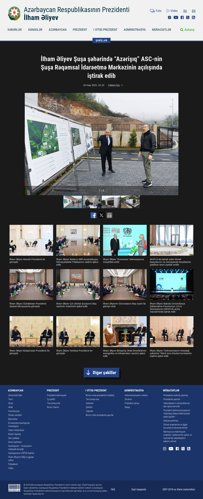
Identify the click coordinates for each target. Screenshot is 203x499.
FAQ (113, 489)
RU (185, 11)
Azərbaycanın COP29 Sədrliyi (21, 453)
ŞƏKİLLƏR (101, 40)
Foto (158, 11)
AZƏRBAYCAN (57, 30)
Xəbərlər (90, 403)
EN (193, 11)
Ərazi (10, 403)
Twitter (187, 17)
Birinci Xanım (53, 407)
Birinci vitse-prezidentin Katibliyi (100, 395)
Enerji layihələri (15, 442)
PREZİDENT (80, 30)
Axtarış (189, 30)
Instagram (169, 17)
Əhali (10, 407)
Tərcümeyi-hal (53, 403)
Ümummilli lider (15, 395)
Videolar (89, 411)
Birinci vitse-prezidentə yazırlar (100, 415)
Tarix (10, 399)
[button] (176, 144)
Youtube (176, 17)
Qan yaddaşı (13, 438)
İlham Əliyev (41, 17)
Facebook (182, 17)
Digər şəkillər (104, 372)
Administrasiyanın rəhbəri (136, 395)
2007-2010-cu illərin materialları (178, 489)
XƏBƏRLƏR (14, 30)
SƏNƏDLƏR (35, 30)
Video (174, 11)
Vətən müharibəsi (16, 430)
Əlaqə (127, 407)
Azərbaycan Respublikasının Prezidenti (77, 10)
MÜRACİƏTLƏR (161, 30)
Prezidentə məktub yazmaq (175, 395)
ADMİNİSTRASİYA (135, 30)
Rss (193, 17)
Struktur (128, 399)
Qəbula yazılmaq (170, 420)
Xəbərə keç (114, 85)
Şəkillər (89, 407)
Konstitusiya (13, 411)
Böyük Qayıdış (14, 434)
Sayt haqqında (138, 489)
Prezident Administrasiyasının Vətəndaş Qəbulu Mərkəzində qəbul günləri (176, 413)
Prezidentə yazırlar (171, 399)
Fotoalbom (13, 464)
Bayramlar (13, 419)
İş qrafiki (51, 399)
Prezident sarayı (132, 403)
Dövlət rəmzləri (15, 415)
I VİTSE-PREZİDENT (105, 30)
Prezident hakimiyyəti (56, 395)
